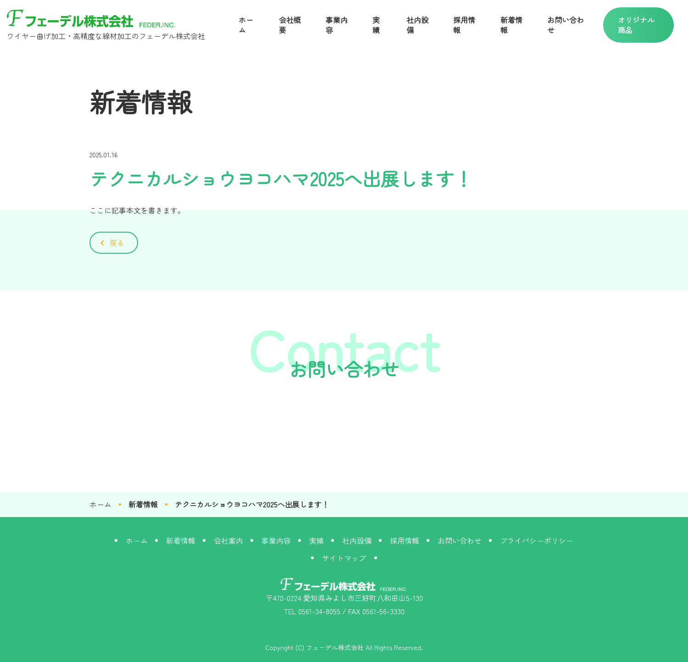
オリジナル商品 (636, 24)
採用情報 (464, 24)
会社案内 (228, 540)
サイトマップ (344, 557)
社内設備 (417, 24)
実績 (376, 24)
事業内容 (337, 24)
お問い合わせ (565, 24)
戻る (117, 242)
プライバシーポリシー (536, 540)
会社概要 (290, 24)
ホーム (246, 24)
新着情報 (511, 24)
